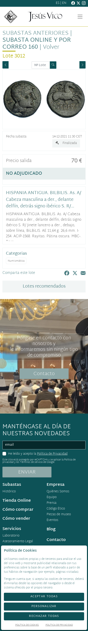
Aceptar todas (44, 596)
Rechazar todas (44, 616)
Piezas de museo (59, 514)
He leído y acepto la (38, 454)
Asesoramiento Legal (17, 541)
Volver (51, 47)
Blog (51, 529)
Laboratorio (10, 536)
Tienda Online (16, 501)
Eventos (52, 520)
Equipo (52, 497)
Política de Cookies (27, 625)
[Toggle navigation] (80, 16)
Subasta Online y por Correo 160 (36, 44)
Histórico (9, 492)
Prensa (51, 503)
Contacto (44, 373)
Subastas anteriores (35, 33)
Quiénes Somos (58, 492)
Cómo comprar (17, 510)
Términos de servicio (31, 462)
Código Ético (56, 509)
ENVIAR (27, 472)
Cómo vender (16, 519)
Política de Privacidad (52, 454)
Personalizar (44, 606)
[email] (44, 445)
